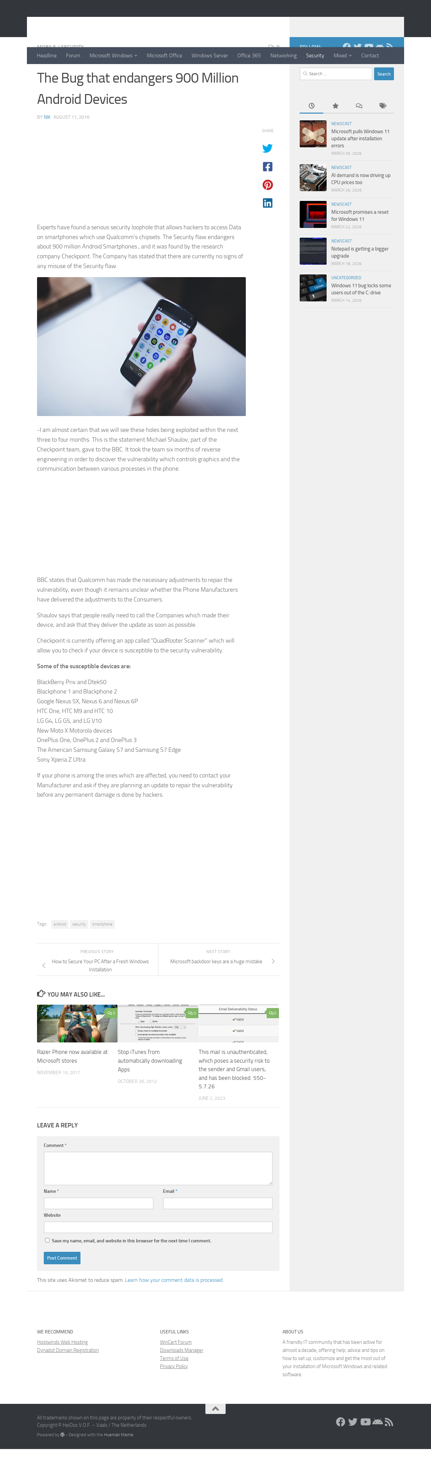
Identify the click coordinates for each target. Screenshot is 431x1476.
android (60, 951)
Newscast (341, 150)
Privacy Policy (174, 1393)
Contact (370, 55)
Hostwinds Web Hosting (62, 1369)
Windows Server (210, 55)
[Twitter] (358, 74)
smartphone (102, 951)
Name (51, 1218)
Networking (283, 55)
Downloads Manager (181, 1377)
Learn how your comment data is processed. (174, 1307)
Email (170, 1218)
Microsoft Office (164, 55)
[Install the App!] (379, 74)
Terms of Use (174, 1385)
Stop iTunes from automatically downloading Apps (150, 1087)
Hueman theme (118, 1461)
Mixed (340, 55)
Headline (47, 55)
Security (315, 55)
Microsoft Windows (111, 55)
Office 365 (249, 55)
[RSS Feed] (390, 74)
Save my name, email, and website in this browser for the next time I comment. (131, 1268)
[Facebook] (347, 74)
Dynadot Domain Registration (68, 1377)
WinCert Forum (176, 1369)
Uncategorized (346, 304)
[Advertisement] (141, 201)
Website (52, 1242)
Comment (55, 1172)
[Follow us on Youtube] (368, 74)
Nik (47, 144)
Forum (73, 55)
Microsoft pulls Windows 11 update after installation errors (360, 165)
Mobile (46, 74)
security (79, 951)
